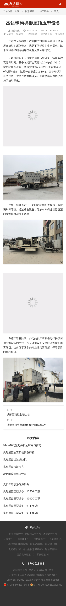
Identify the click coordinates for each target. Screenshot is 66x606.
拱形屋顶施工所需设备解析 (18, 452)
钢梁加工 (20, 34)
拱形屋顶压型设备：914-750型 (20, 505)
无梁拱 (9, 34)
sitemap (55, 579)
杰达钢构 (33, 34)
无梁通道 (14, 549)
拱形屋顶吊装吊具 (13, 466)
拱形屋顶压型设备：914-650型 (20, 512)
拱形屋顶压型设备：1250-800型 (21, 491)
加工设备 (44, 11)
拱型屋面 (51, 544)
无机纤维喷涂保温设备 (16, 484)
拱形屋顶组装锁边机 (18, 414)
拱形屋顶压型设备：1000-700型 (21, 498)
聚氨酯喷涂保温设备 (15, 473)
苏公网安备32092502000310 (46, 585)
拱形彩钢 (36, 544)
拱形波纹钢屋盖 (18, 544)
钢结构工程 (46, 34)
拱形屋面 (40, 539)
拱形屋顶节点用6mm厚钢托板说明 (26, 424)
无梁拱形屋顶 (25, 554)
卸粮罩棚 (51, 549)
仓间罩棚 (56, 539)
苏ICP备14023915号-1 (18, 585)
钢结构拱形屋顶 (33, 549)
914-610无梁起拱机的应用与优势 (22, 445)
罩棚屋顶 (43, 554)
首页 (17, 11)
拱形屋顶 (29, 11)
